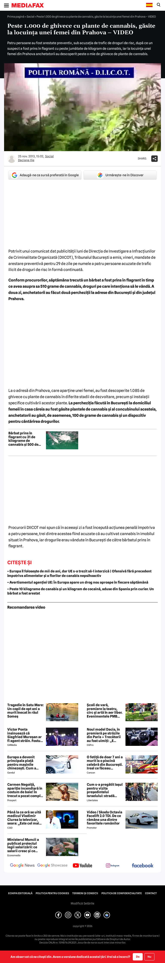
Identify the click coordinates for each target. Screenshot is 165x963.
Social (30, 16)
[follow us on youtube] (82, 865)
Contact (151, 893)
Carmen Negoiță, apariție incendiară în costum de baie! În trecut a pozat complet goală (25, 790)
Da (137, 956)
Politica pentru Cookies (52, 893)
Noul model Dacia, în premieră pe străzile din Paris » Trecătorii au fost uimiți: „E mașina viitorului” (104, 735)
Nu (149, 956)
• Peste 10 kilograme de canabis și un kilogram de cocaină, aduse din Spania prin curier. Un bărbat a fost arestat (80, 591)
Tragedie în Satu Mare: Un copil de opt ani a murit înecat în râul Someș (25, 710)
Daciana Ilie (26, 160)
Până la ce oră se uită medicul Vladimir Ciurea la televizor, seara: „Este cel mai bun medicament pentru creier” (24, 817)
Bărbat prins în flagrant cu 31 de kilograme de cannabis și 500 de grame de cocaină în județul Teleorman (24, 438)
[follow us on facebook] (143, 865)
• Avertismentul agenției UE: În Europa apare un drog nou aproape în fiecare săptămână (77, 582)
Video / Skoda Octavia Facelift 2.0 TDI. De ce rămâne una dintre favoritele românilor (104, 817)
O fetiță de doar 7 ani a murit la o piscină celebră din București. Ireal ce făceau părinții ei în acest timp (105, 762)
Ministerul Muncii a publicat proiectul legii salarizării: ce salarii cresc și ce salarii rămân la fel (23, 845)
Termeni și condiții (85, 893)
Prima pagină (15, 16)
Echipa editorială (20, 893)
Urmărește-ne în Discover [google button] (120, 175)
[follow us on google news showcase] (52, 865)
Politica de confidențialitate (121, 893)
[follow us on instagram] (113, 865)
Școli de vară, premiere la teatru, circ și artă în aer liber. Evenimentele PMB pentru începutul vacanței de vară (104, 710)
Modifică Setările (82, 903)
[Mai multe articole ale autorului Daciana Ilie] (11, 158)
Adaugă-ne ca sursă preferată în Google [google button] (45, 175)
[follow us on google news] (22, 865)
